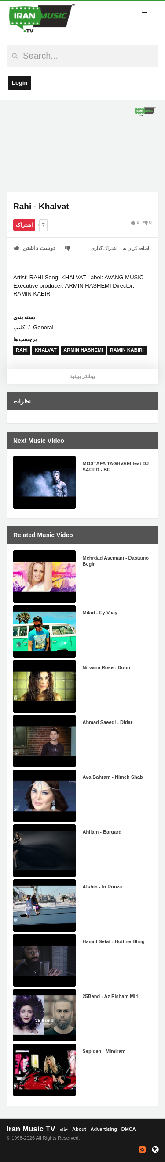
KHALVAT (46, 350)
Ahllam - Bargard (102, 831)
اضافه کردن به (136, 248)
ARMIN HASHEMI (83, 350)
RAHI (22, 350)
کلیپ (19, 327)
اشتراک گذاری (104, 248)
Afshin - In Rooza (102, 886)
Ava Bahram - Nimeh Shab (113, 777)
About (79, 1129)
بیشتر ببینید (82, 376)
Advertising (103, 1129)
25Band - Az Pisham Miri (111, 996)
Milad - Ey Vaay (100, 612)
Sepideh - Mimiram (104, 1051)
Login (19, 82)
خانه (63, 1129)
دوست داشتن (34, 248)
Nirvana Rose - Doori (107, 667)
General (43, 327)
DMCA (128, 1129)
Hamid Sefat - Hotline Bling (114, 941)
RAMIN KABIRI (127, 350)
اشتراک (24, 225)
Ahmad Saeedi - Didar (108, 722)
